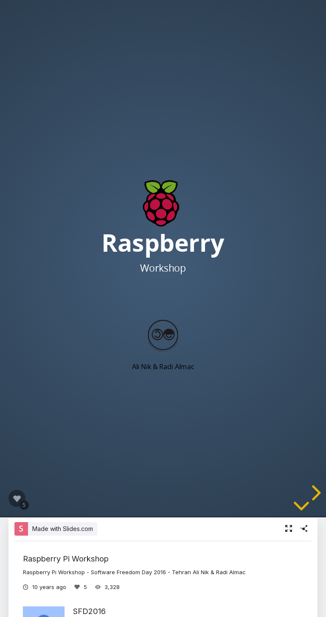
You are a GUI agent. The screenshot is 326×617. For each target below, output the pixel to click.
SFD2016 (89, 611)
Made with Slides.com (62, 528)
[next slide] (315, 492)
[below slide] (301, 512)
